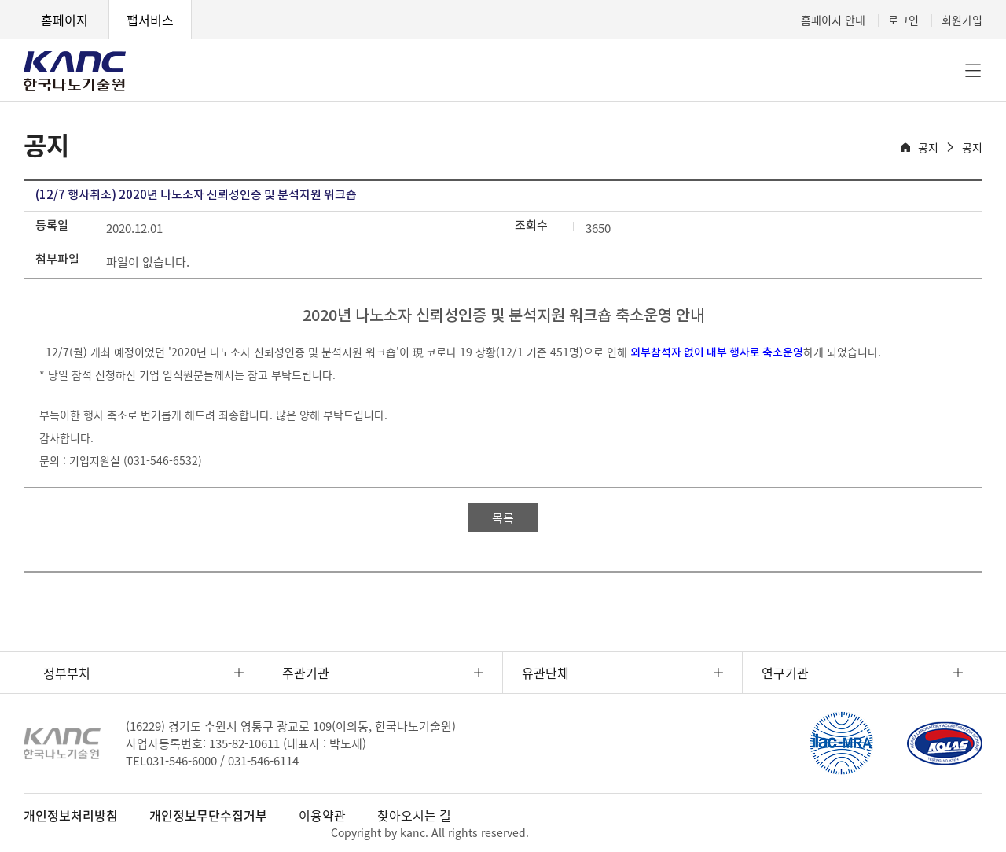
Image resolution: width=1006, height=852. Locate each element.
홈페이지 (64, 19)
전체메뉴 (973, 70)
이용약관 (322, 815)
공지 (928, 147)
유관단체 (545, 672)
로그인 (903, 20)
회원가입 (962, 20)
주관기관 (305, 672)
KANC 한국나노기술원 (75, 70)
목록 (503, 517)
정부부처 (66, 672)
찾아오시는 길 (414, 815)
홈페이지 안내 (833, 20)
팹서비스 (150, 19)
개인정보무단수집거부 (208, 815)
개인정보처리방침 (71, 815)
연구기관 (785, 672)
